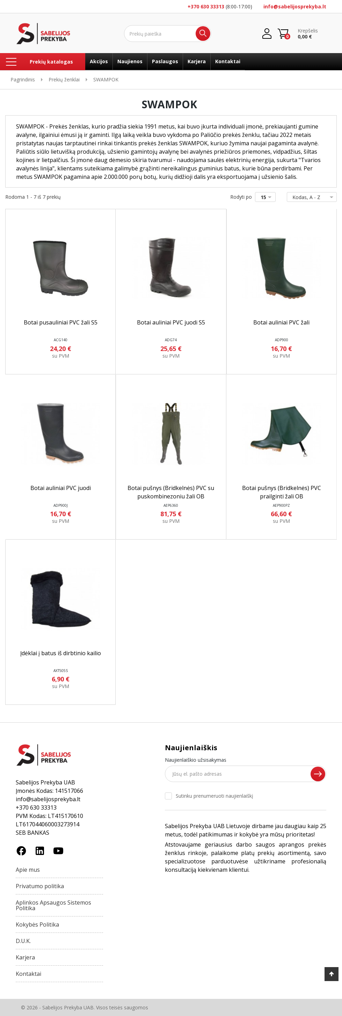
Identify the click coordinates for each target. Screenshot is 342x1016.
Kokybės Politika (37, 924)
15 (267, 197)
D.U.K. (23, 941)
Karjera (197, 61)
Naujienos (130, 61)
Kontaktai (227, 61)
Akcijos (99, 61)
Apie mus (28, 869)
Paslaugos (165, 61)
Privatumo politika (40, 886)
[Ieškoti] (167, 33)
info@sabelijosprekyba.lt (294, 6)
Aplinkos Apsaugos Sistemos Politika (53, 905)
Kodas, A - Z (310, 197)
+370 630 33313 (206, 6)
